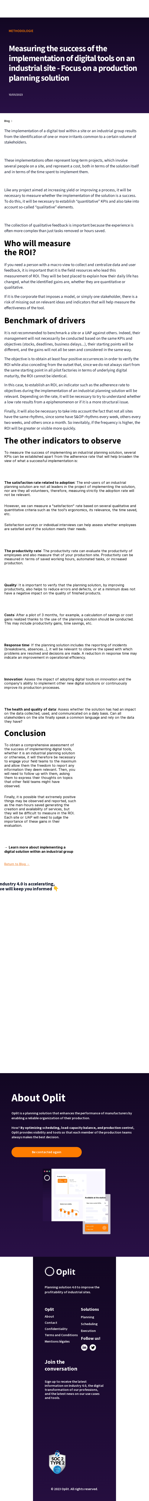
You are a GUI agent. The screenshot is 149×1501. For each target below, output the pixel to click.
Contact (51, 1322)
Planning (87, 1317)
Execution (88, 1330)
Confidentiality (56, 1329)
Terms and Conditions (61, 1335)
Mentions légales (57, 1341)
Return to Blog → (17, 864)
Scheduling (89, 1324)
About (49, 1316)
